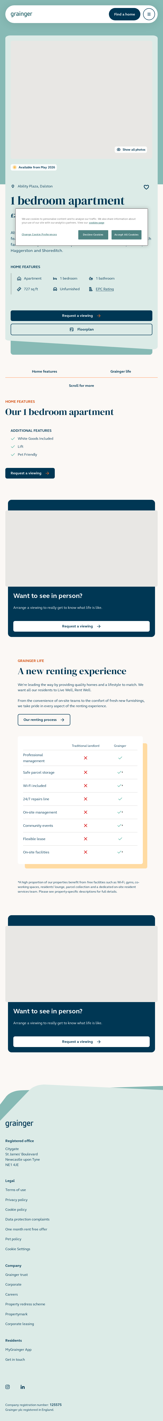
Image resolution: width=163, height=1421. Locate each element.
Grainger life (120, 371)
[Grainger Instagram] (7, 1382)
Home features (44, 371)
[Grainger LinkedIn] (22, 1382)
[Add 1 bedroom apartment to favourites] (146, 187)
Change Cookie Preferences (39, 234)
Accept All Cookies (126, 234)
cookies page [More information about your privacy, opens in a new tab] (96, 222)
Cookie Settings (17, 1244)
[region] (81, 227)
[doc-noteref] (122, 767)
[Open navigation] (149, 14)
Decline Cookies (93, 234)
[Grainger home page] (21, 14)
